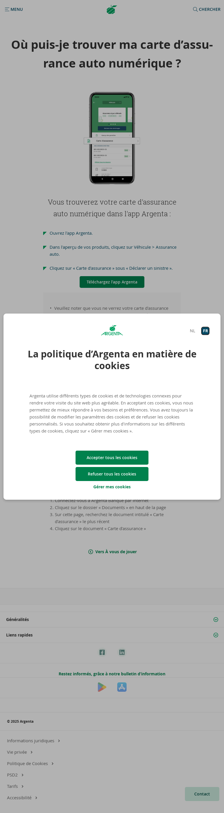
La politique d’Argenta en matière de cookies (112, 359)
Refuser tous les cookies (112, 474)
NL (192, 330)
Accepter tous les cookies (112, 457)
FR (205, 330)
